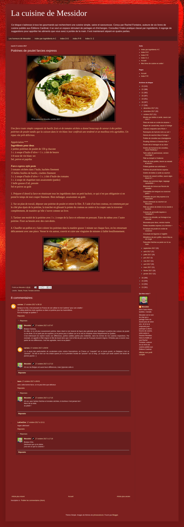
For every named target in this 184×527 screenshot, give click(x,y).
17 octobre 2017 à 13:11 (36, 422)
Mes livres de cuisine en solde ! (152, 63)
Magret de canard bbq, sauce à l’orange (157, 126)
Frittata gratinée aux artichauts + (155, 166)
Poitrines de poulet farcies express (155, 170)
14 (143, 284)
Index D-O (64, 38)
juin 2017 (147, 258)
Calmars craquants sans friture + (155, 129)
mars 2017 (148, 267)
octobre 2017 (148, 114)
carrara (20, 304)
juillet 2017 (148, 255)
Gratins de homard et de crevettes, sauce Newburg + (155, 149)
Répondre (21, 316)
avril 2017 (147, 264)
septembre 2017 (150, 248)
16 (143, 278)
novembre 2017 (149, 111)
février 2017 (148, 271)
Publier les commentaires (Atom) (33, 500)
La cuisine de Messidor (49, 13)
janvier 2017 (148, 274)
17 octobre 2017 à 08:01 (31, 381)
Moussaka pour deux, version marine (156, 222)
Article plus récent (18, 496)
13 (143, 287)
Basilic (20, 290)
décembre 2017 (149, 108)
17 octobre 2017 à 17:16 (44, 439)
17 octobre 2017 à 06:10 (33, 304)
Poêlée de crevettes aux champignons (157, 138)
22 (143, 89)
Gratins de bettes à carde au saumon (156, 173)
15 (143, 281)
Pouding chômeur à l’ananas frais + (156, 142)
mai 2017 (147, 261)
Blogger (115, 515)
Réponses (23, 321)
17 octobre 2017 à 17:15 (44, 398)
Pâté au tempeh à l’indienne (153, 158)
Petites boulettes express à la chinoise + (157, 226)
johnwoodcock (98, 515)
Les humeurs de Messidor (20, 38)
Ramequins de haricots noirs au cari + (157, 132)
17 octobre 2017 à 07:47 (44, 325)
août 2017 (147, 251)
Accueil (70, 496)
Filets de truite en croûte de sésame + (157, 122)
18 (143, 102)
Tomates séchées (34, 290)
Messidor (27, 325)
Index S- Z (89, 38)
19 (143, 99)
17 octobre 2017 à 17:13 (44, 364)
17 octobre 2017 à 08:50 (39, 348)
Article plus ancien (123, 496)
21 (143, 93)
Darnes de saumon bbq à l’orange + (156, 135)
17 (143, 105)
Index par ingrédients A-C (45, 38)
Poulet (25, 290)
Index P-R (77, 38)
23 (143, 86)
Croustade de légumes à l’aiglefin (155, 234)
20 (143, 96)
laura (19, 381)
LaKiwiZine (21, 422)
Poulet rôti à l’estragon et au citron (155, 145)
